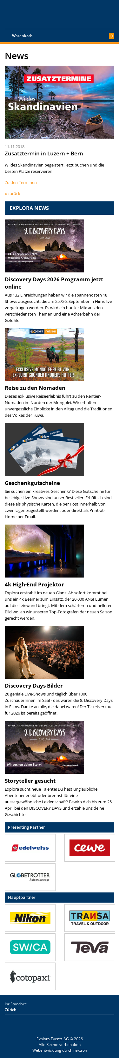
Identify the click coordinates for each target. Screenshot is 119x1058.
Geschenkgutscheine (32, 483)
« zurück (12, 193)
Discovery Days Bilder (34, 685)
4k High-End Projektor (34, 584)
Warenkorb (22, 35)
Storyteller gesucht (30, 780)
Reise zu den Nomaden (35, 387)
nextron (80, 1050)
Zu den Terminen (21, 182)
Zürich (11, 1009)
